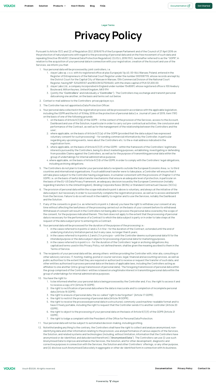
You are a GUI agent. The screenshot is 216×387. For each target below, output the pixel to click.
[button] (59, 6)
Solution (43, 5)
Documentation (163, 368)
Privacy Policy (185, 368)
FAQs (102, 5)
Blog (92, 5)
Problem (29, 5)
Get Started (204, 5)
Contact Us (204, 368)
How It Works (78, 5)
